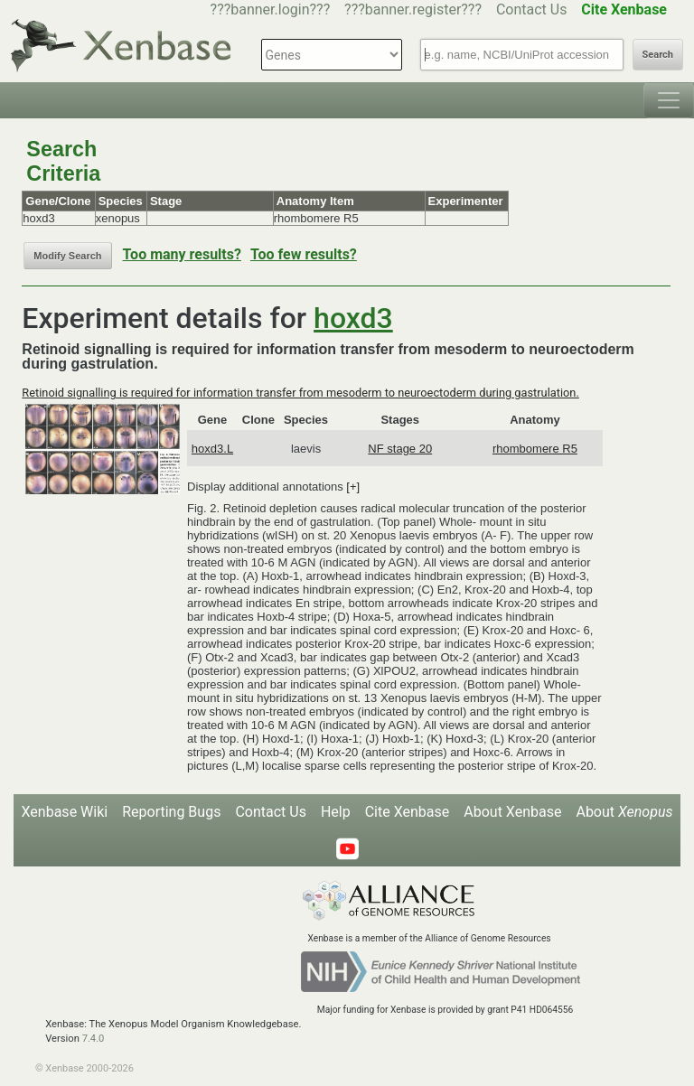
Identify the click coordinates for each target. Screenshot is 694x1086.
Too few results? (303, 254)
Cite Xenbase (407, 811)
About (624, 811)
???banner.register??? (413, 9)
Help (336, 811)
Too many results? (182, 254)
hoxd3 (353, 318)
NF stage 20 (400, 448)
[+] (353, 486)
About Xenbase (512, 811)
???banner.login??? (271, 9)
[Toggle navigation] (668, 100)
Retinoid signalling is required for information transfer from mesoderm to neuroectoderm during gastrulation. (300, 392)
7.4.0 (93, 1038)
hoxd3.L (212, 448)
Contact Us (531, 9)
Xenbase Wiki (65, 811)
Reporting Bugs (171, 811)
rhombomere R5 (534, 448)
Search (657, 55)
